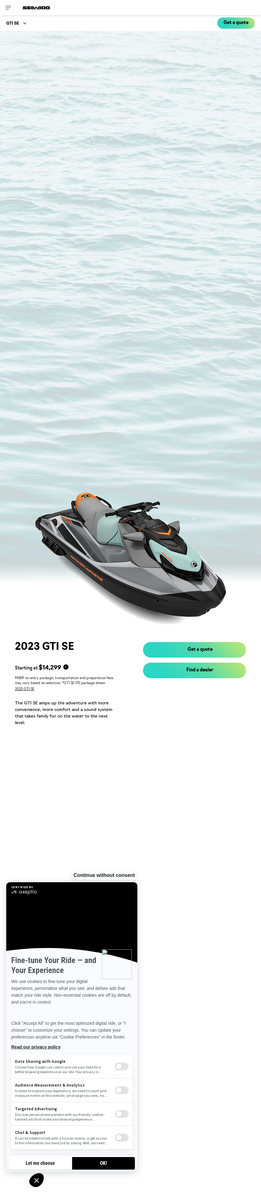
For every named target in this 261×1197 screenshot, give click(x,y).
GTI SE (12, 24)
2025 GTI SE (24, 689)
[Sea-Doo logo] (36, 7)
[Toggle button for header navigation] (8, 7)
